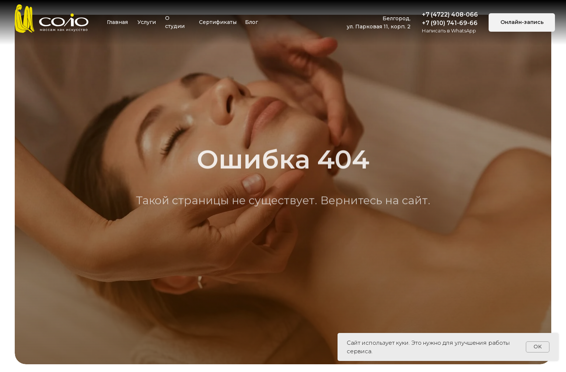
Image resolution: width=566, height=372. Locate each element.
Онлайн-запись (522, 22)
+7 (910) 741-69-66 (450, 23)
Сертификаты (218, 22)
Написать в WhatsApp (449, 31)
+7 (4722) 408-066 (450, 14)
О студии (175, 22)
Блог (251, 22)
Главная (117, 22)
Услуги (146, 22)
